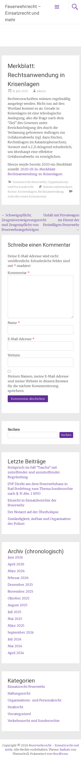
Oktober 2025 (18, 598)
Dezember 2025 (20, 585)
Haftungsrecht (19, 693)
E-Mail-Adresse (21, 339)
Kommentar (19, 273)
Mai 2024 (15, 646)
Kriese (12, 191)
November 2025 (20, 591)
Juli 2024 (14, 639)
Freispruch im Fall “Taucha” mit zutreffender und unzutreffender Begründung (34, 472)
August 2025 (17, 605)
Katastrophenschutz (57, 187)
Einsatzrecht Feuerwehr (29, 182)
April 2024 (16, 653)
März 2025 (16, 626)
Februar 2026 (18, 578)
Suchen (14, 429)
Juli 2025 (14, 612)
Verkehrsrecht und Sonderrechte (34, 721)
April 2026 (16, 564)
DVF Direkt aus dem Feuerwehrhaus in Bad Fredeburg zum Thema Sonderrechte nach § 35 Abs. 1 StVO (40, 488)
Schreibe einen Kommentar (27, 196)
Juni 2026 (15, 557)
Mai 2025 (15, 619)
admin (41, 91)
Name (14, 323)
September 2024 (21, 632)
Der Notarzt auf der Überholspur (33, 512)
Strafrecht (15, 707)
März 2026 (16, 571)
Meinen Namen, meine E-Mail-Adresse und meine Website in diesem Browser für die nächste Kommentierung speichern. (38, 383)
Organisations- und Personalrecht (34, 700)
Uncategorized (19, 714)
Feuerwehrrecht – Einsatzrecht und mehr (23, 13)
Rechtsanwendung (51, 191)
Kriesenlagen (27, 191)
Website (14, 355)
